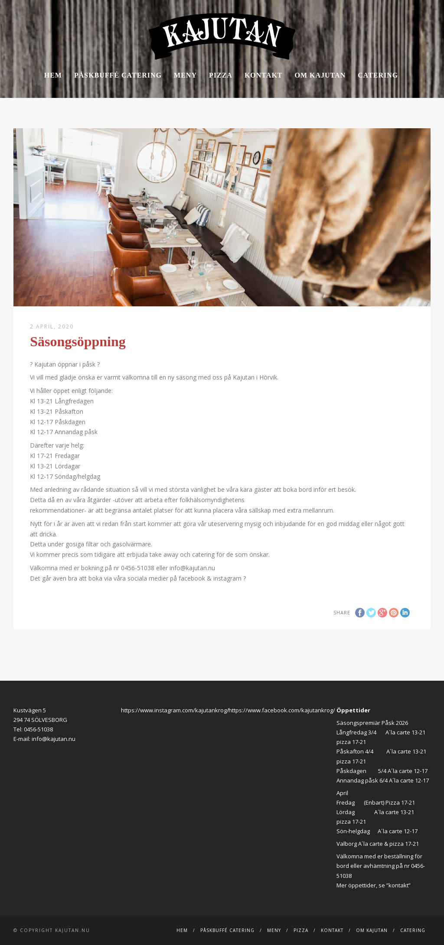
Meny (185, 75)
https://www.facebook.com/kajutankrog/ (282, 710)
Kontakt (264, 75)
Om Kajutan (320, 75)
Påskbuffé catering (118, 75)
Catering (378, 75)
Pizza (220, 75)
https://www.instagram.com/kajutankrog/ (175, 710)
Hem (53, 75)
